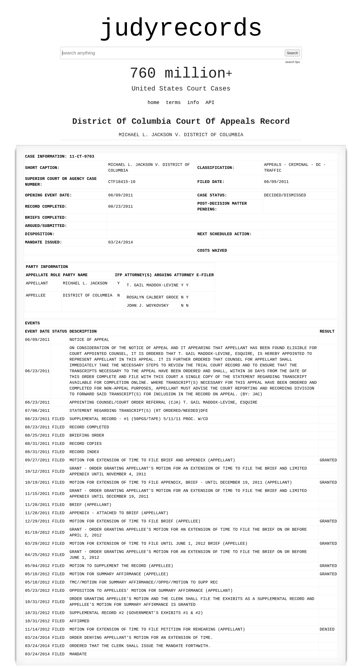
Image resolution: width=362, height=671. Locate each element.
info (193, 102)
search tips (292, 62)
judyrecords (181, 29)
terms (173, 102)
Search (292, 53)
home (153, 102)
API (209, 102)
